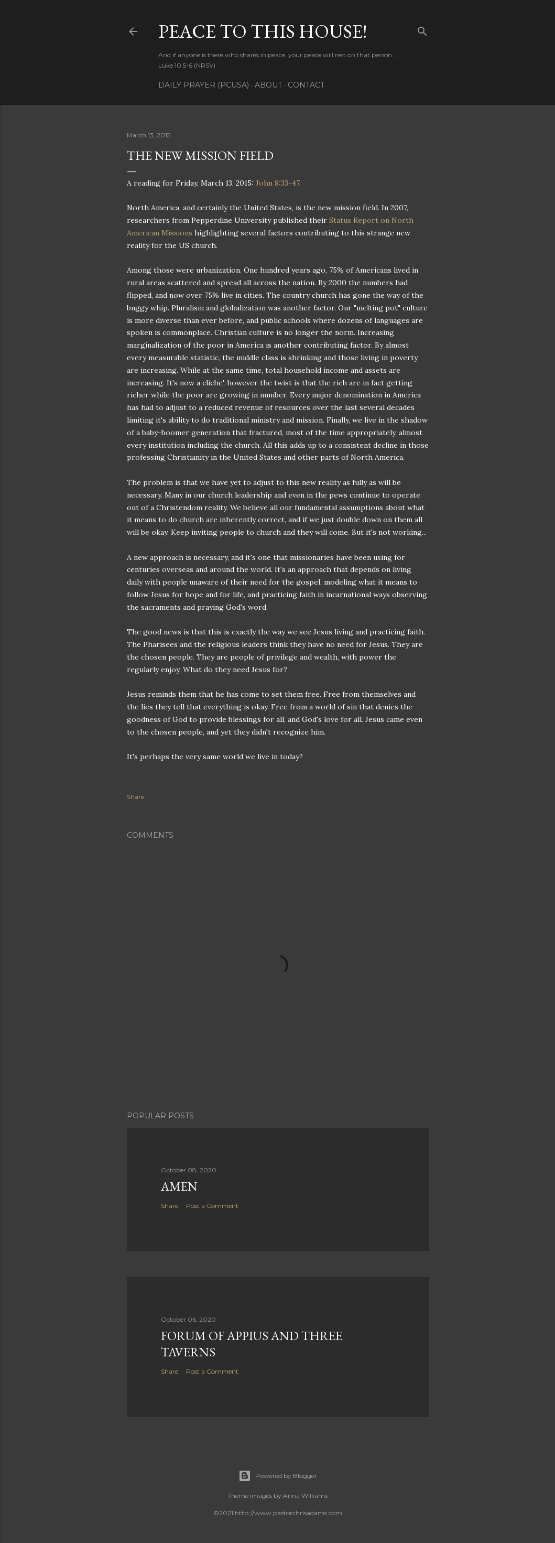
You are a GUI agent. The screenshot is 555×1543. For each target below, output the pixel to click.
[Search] (422, 29)
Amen (179, 1186)
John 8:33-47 (277, 183)
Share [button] (135, 797)
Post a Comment (212, 1206)
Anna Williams (305, 1495)
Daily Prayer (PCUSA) (203, 85)
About (268, 85)
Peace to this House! (262, 31)
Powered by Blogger (277, 1476)
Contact (306, 85)
